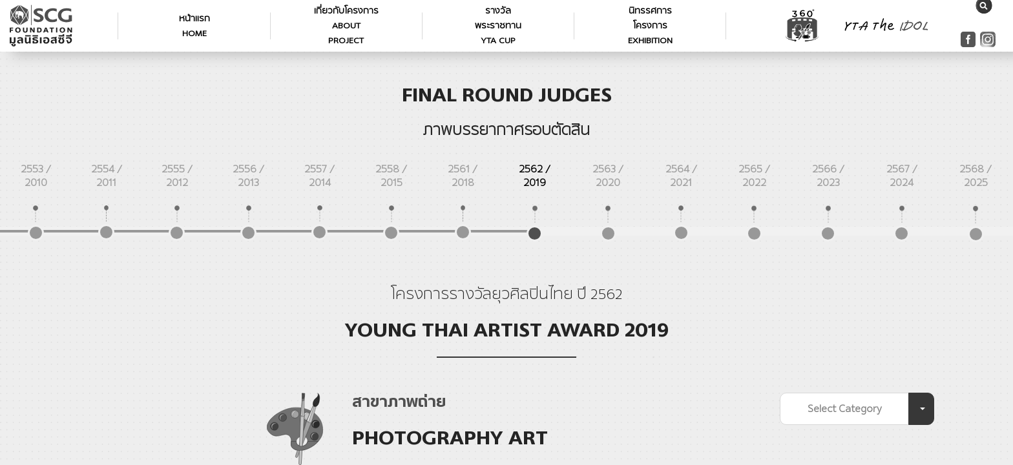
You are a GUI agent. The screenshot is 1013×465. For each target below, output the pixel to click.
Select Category (845, 408)
